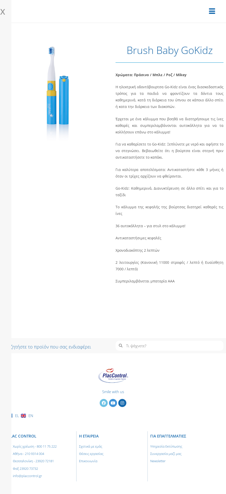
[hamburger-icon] (212, 11)
